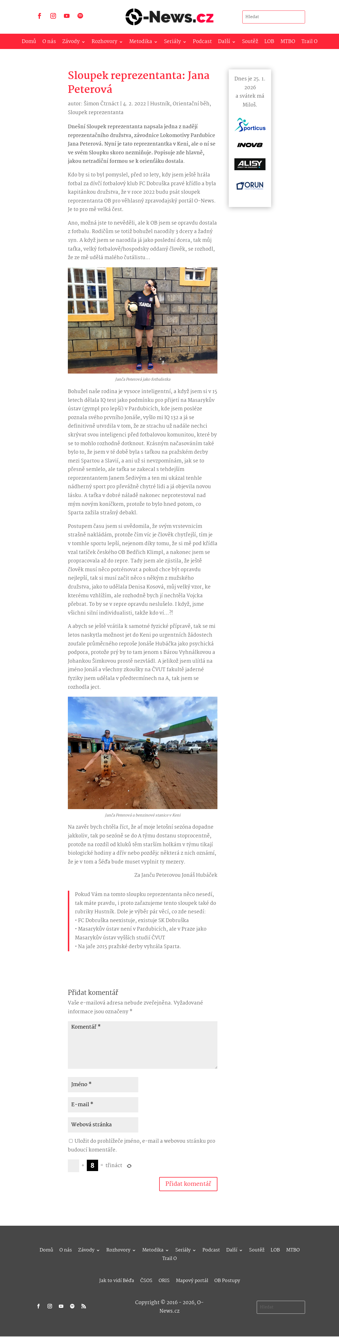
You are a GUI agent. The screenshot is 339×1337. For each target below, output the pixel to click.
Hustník (160, 104)
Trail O (309, 43)
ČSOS (146, 1280)
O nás (49, 43)
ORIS (164, 1280)
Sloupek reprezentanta (96, 113)
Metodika (140, 43)
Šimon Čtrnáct (101, 104)
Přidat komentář (188, 1184)
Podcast (202, 43)
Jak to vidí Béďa (116, 1280)
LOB (269, 43)
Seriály (172, 43)
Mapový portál (192, 1280)
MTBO (287, 43)
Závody (71, 43)
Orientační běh (191, 104)
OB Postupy (227, 1280)
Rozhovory (104, 43)
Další (224, 43)
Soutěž (250, 43)
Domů (29, 43)
